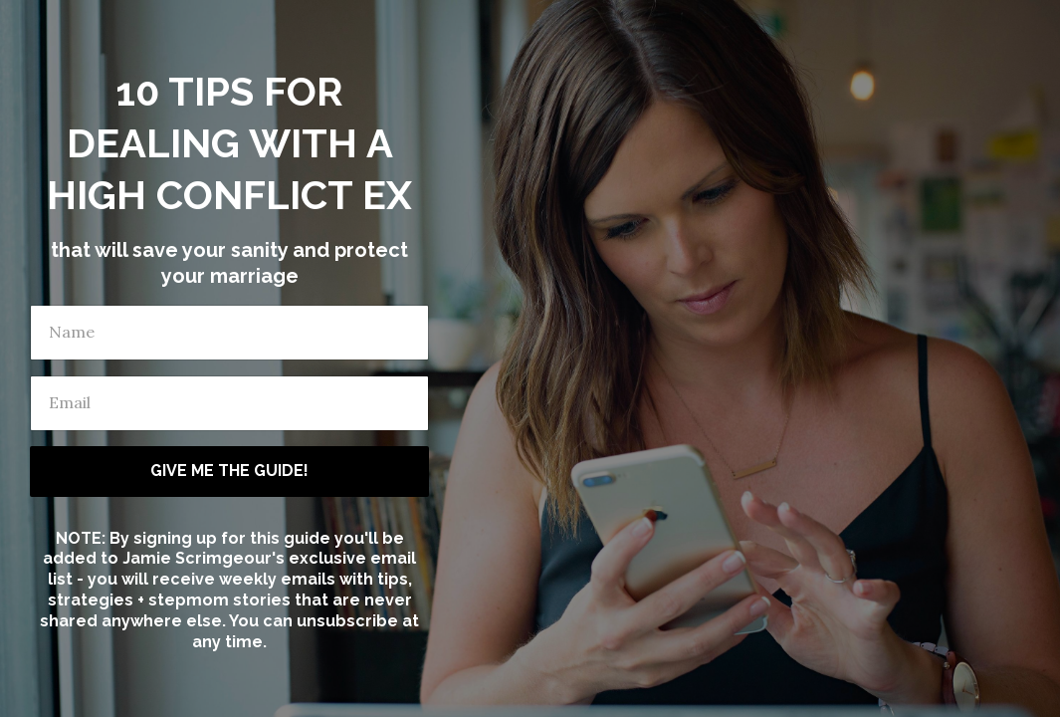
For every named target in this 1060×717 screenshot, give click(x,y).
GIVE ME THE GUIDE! (229, 470)
